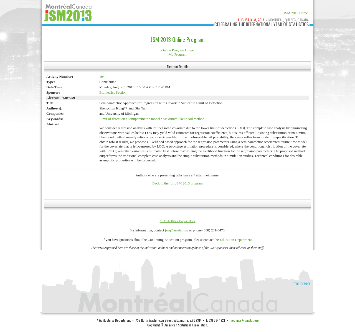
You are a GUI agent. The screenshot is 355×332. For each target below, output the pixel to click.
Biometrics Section (112, 92)
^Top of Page (302, 284)
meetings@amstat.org (244, 320)
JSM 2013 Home (296, 13)
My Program (177, 54)
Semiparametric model (144, 119)
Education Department (236, 240)
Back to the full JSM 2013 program (177, 183)
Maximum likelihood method (183, 119)
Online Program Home (177, 50)
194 (102, 77)
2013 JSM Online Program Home (178, 221)
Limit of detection (112, 119)
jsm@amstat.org (176, 230)
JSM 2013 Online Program (178, 39)
